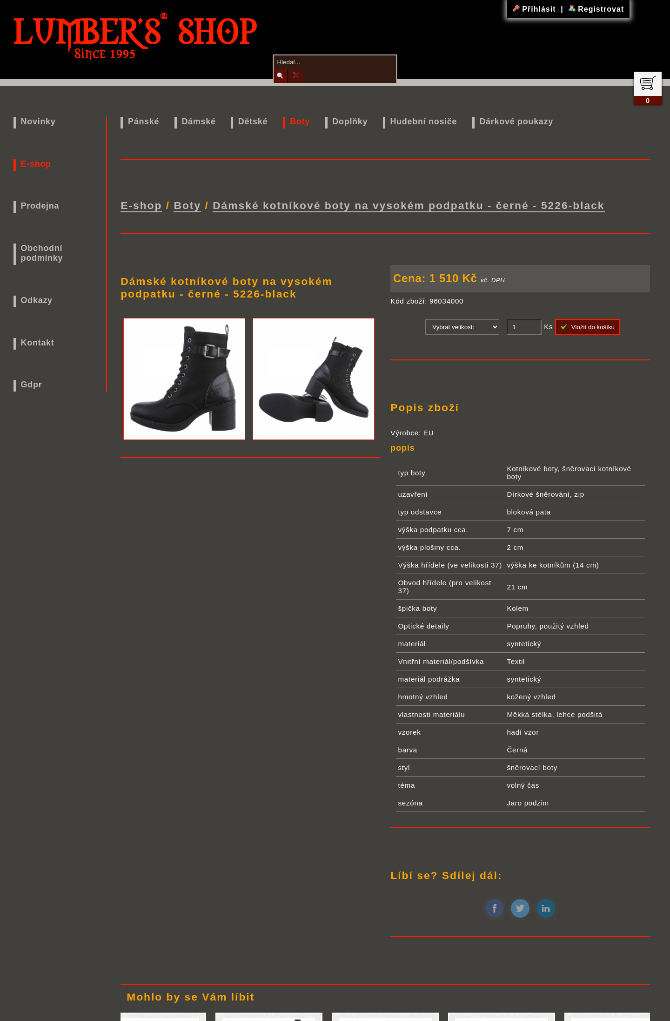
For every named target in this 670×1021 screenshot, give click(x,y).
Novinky (38, 121)
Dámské (198, 121)
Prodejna (40, 205)
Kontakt (37, 342)
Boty (300, 121)
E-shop (36, 164)
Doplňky (350, 121)
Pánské (143, 121)
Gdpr (31, 384)
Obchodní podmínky (42, 253)
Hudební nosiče (423, 121)
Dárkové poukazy (516, 121)
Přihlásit (535, 9)
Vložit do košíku (588, 325)
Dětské (253, 121)
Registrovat (596, 9)
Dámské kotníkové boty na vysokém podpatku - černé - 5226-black (408, 204)
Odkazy (37, 300)
